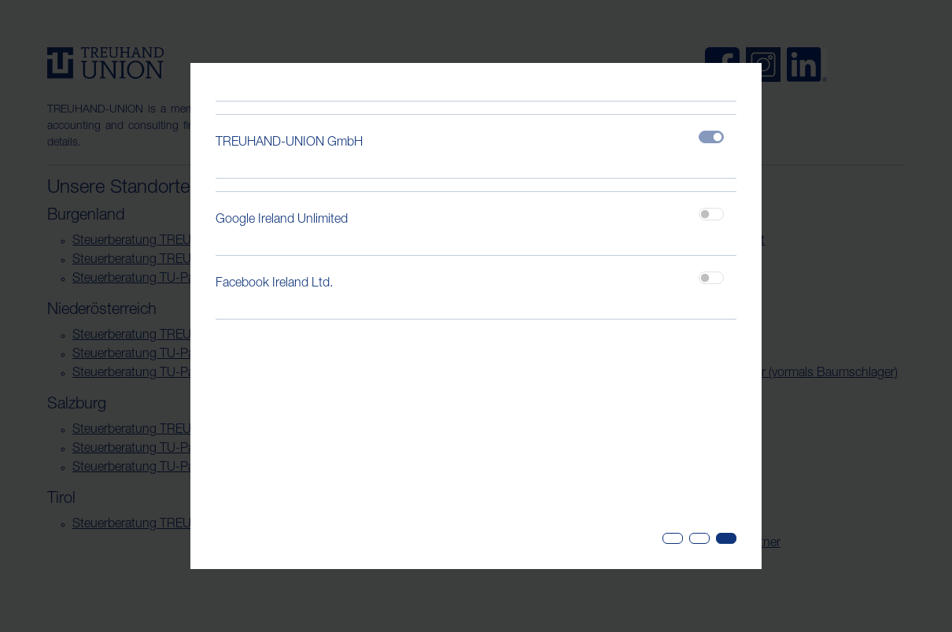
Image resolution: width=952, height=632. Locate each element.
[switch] (711, 214)
